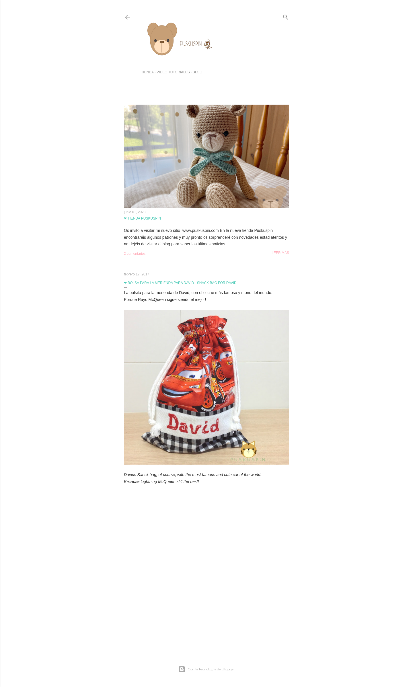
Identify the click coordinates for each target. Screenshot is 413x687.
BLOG (197, 72)
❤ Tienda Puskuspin (142, 218)
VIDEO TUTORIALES (173, 72)
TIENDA (147, 72)
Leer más (280, 253)
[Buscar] (285, 15)
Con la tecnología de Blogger (206, 669)
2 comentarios (134, 254)
